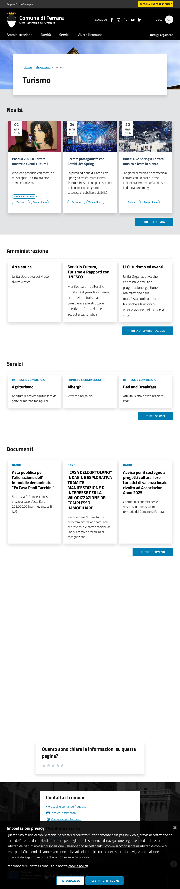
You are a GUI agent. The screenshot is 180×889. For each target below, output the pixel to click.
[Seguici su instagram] (116, 19)
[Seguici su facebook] (109, 19)
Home (28, 67)
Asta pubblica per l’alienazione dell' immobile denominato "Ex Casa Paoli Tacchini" (33, 480)
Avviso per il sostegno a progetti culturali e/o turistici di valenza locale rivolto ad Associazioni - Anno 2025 (145, 482)
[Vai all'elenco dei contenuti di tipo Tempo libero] (40, 202)
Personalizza (70, 880)
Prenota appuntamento (63, 819)
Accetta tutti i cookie (104, 880)
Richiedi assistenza (61, 812)
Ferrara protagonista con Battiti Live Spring (86, 161)
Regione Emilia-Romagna (20, 4)
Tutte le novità (154, 222)
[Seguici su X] (123, 19)
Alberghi (75, 387)
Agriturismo (23, 387)
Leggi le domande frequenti (66, 806)
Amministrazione (19, 34)
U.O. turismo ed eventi (143, 267)
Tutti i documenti (153, 552)
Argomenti (43, 67)
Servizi (64, 34)
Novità (46, 34)
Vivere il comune (90, 34)
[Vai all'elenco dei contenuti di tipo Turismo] (21, 202)
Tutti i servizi (155, 416)
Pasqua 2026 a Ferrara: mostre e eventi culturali (30, 161)
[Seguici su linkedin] (138, 19)
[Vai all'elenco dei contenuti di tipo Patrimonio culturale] (24, 196)
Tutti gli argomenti (161, 35)
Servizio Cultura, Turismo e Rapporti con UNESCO (88, 272)
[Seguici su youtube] (130, 19)
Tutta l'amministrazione (148, 331)
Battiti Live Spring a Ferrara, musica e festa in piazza (144, 161)
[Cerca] (169, 19)
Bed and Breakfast (139, 387)
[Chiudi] (175, 826)
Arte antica (22, 267)
